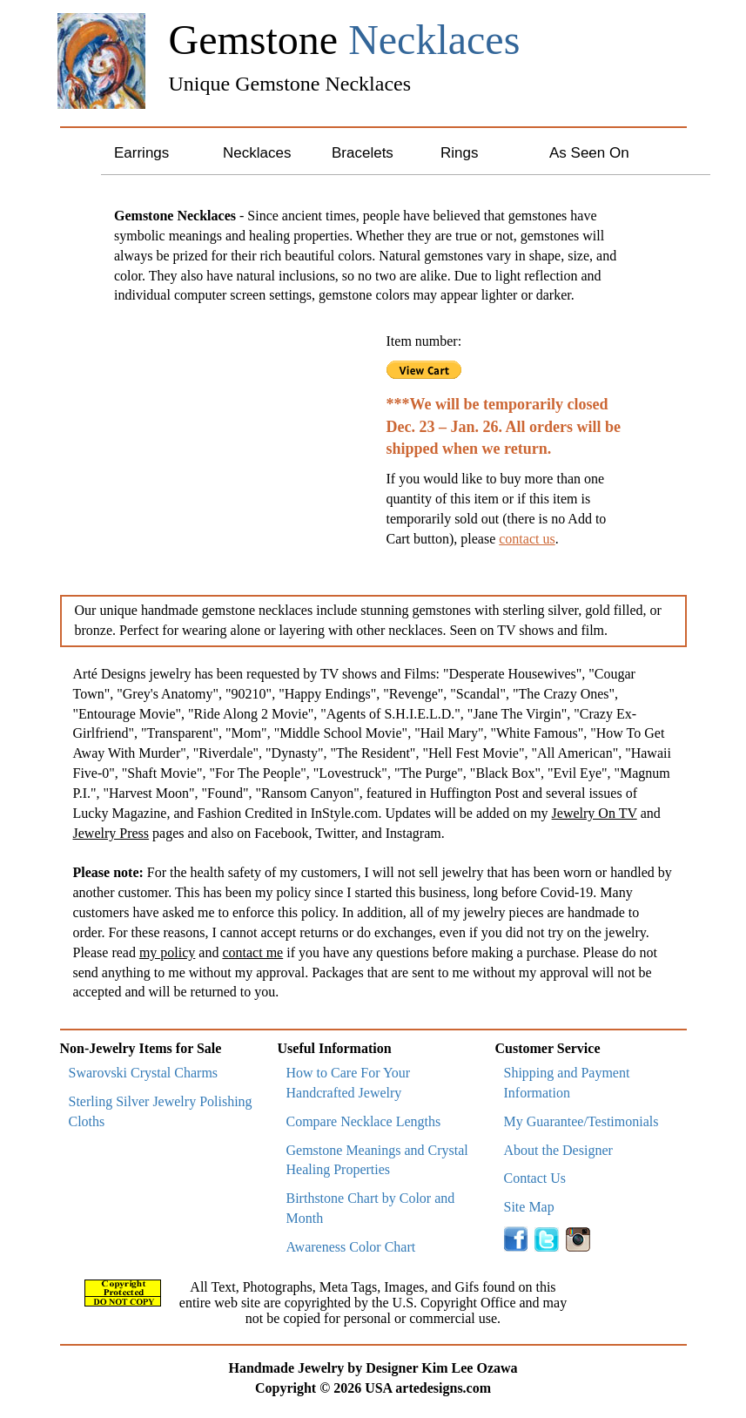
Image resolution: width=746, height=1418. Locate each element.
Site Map (529, 1206)
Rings (459, 153)
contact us (526, 538)
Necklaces (257, 153)
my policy (167, 952)
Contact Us (535, 1178)
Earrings (141, 153)
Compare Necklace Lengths (363, 1121)
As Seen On (589, 153)
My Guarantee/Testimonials (581, 1121)
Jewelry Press (111, 833)
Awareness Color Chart (351, 1246)
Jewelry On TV (594, 813)
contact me (252, 952)
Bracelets (362, 153)
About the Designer (558, 1150)
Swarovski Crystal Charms (143, 1072)
